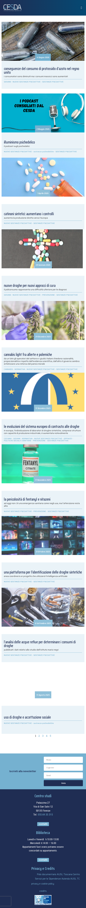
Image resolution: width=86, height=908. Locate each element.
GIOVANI (7, 81)
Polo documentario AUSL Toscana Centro (58, 874)
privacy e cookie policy (42, 884)
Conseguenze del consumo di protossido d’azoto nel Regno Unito (41, 70)
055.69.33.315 (45, 814)
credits (43, 891)
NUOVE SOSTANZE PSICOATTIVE (26, 81)
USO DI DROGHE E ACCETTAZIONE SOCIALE (27, 717)
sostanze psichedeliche (43, 723)
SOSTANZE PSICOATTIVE (52, 81)
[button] (81, 7)
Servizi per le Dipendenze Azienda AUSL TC (57, 879)
